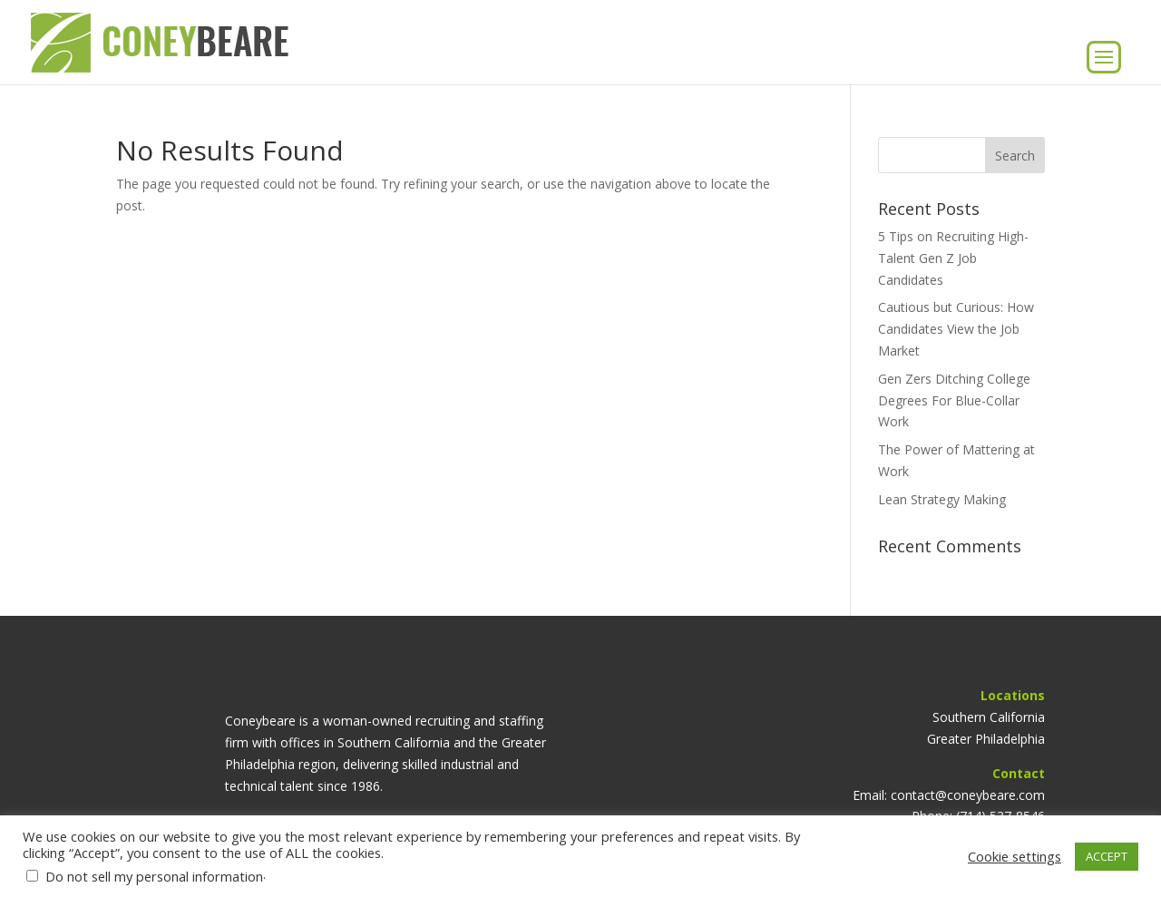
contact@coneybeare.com (968, 795)
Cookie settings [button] (1014, 856)
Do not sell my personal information (154, 876)
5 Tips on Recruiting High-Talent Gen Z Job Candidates (953, 258)
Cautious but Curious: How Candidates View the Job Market (956, 328)
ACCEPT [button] (1106, 856)
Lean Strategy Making (942, 499)
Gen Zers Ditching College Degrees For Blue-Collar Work (954, 400)
